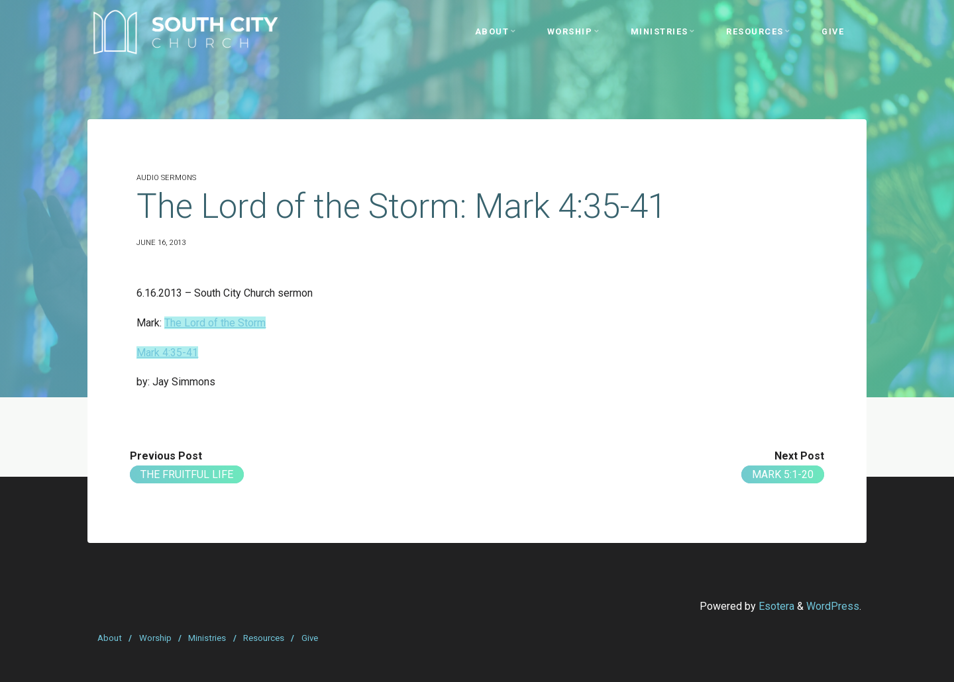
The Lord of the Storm (215, 323)
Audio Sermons (166, 177)
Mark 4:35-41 (167, 352)
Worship (155, 638)
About (109, 638)
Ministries (207, 638)
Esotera (775, 606)
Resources (263, 638)
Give (309, 638)
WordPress (832, 606)
